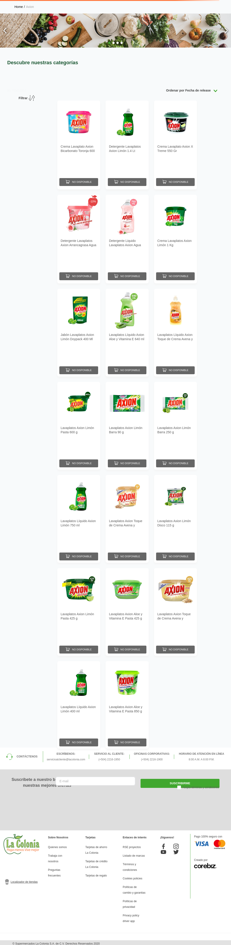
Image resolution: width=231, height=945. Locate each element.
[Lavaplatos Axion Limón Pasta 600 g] (78, 424)
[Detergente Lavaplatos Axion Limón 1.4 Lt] (127, 144)
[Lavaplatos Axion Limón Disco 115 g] (175, 516)
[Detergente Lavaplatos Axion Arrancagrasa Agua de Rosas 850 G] (78, 237)
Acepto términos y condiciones (200, 785)
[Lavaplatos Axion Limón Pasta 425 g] (78, 610)
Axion (30, 7)
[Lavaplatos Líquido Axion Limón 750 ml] (78, 516)
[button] (109, 43)
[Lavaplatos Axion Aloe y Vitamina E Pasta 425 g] (127, 610)
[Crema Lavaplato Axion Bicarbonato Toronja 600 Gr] (78, 144)
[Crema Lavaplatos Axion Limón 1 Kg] (175, 237)
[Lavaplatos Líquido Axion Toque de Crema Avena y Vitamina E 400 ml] (175, 330)
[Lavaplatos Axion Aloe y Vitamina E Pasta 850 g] (127, 703)
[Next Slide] (226, 31)
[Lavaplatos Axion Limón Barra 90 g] (127, 424)
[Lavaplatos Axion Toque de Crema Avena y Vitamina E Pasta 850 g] (127, 516)
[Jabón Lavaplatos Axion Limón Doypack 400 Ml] (78, 330)
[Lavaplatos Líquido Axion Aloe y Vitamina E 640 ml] (127, 330)
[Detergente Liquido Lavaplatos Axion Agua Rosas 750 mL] (127, 237)
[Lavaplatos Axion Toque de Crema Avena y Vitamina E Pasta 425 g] (175, 610)
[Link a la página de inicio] (18, 7)
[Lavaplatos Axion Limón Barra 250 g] (175, 424)
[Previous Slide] (5, 31)
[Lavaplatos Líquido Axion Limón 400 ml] (78, 703)
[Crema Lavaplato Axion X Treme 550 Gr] (175, 144)
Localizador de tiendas (24, 879)
